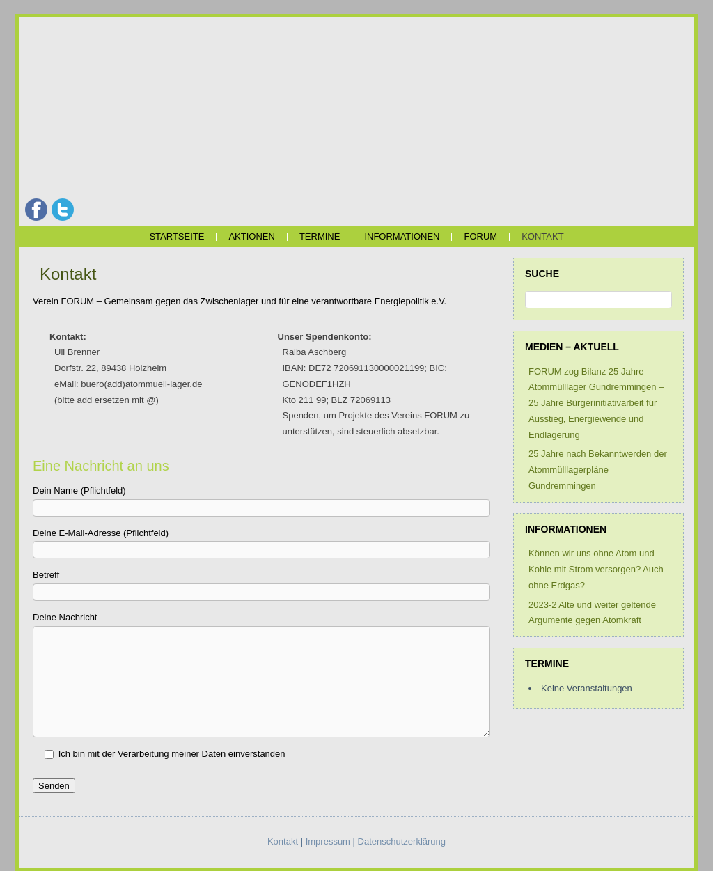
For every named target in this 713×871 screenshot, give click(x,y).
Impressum (328, 841)
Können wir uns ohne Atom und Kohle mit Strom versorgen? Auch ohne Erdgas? (596, 569)
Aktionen (251, 236)
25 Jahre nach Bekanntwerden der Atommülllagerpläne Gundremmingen (597, 469)
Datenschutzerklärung (402, 841)
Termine (319, 236)
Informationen (401, 236)
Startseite (176, 236)
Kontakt (542, 236)
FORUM (480, 236)
